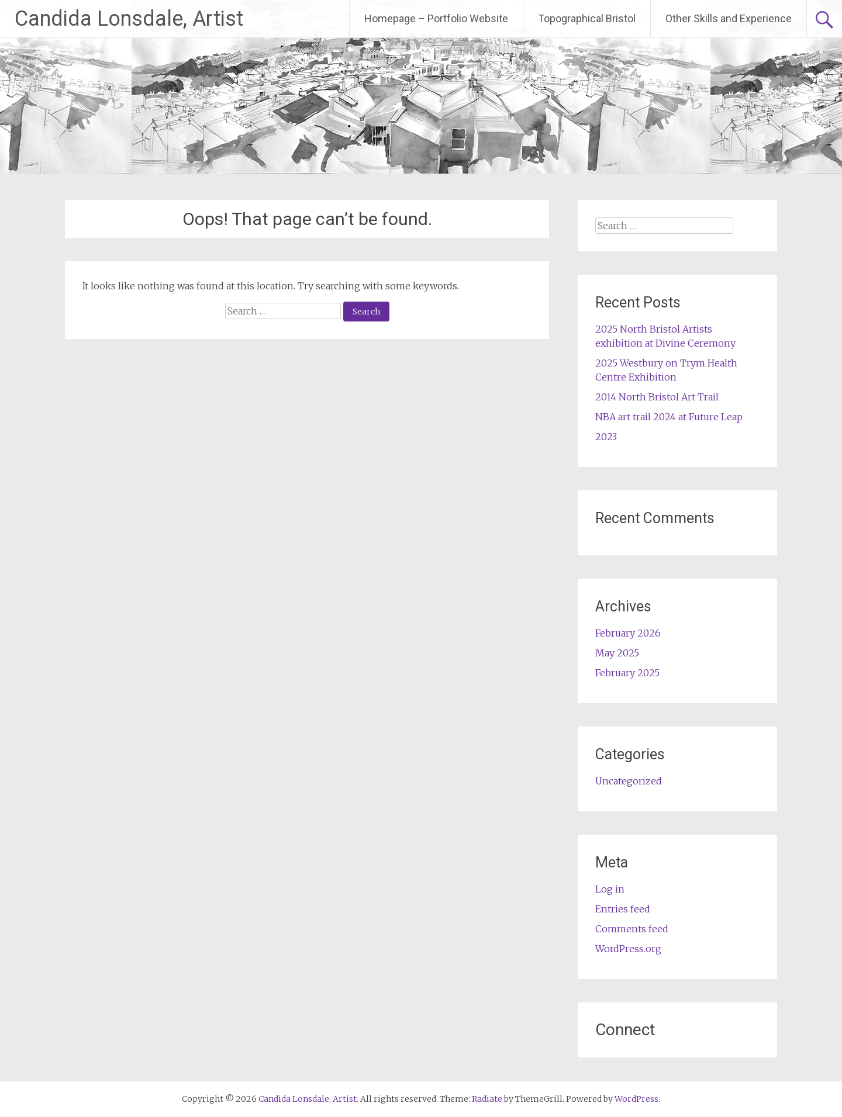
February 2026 (628, 633)
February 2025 (627, 673)
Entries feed (622, 909)
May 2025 (617, 653)
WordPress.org (628, 949)
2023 (606, 436)
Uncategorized (628, 781)
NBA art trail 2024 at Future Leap (669, 417)
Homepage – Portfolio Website (436, 18)
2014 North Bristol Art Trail (657, 397)
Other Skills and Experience (728, 18)
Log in (609, 889)
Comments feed (631, 929)
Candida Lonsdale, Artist (129, 18)
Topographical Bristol (587, 18)
